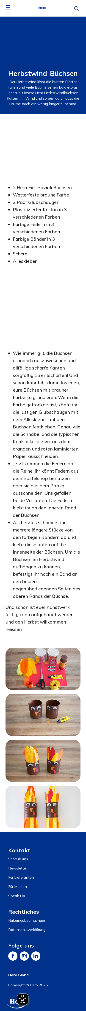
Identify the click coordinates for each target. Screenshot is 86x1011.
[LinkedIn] (35, 956)
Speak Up (16, 895)
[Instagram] (24, 956)
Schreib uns (18, 859)
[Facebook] (12, 956)
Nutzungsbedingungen (27, 920)
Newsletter (17, 868)
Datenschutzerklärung (26, 929)
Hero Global (19, 975)
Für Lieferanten (21, 877)
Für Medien (17, 886)
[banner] (43, 7)
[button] (76, 8)
